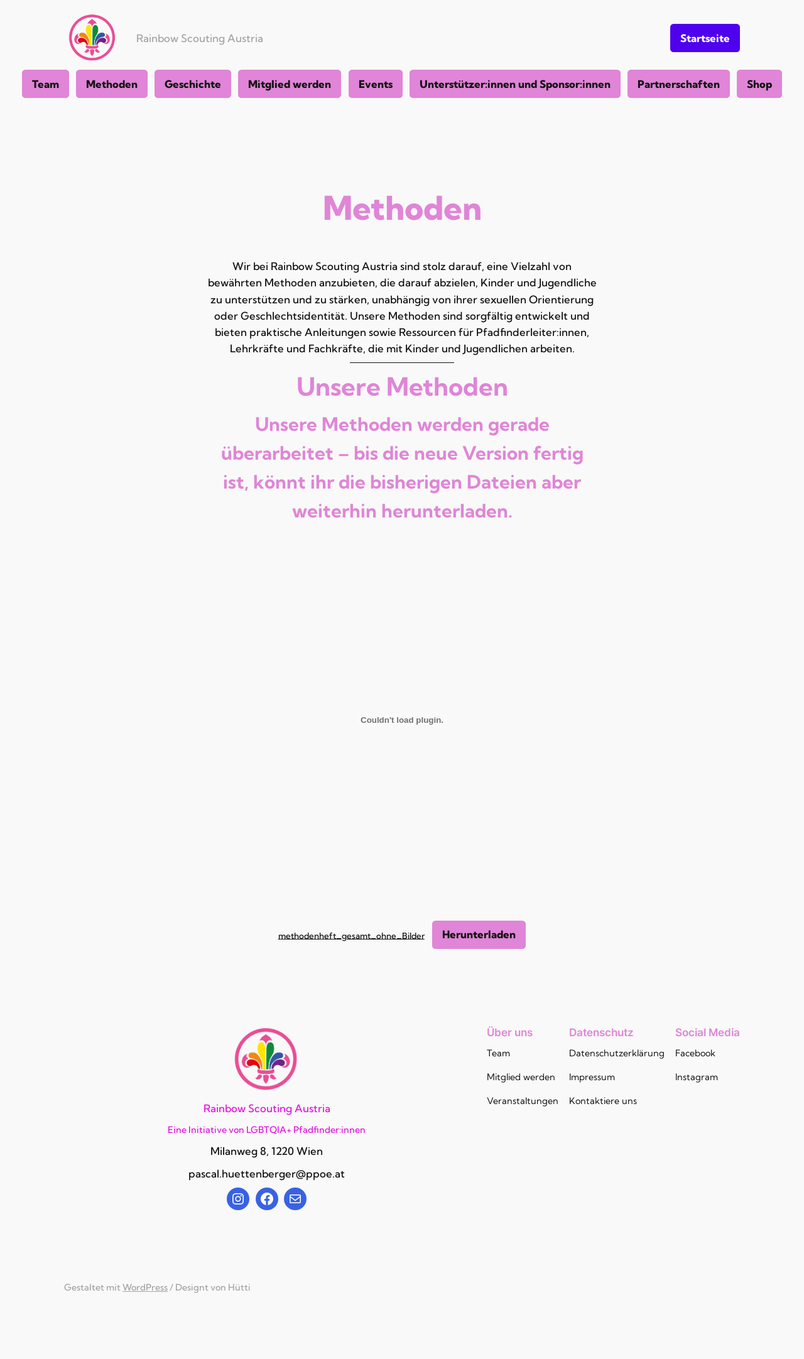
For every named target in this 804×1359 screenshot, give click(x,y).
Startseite (705, 38)
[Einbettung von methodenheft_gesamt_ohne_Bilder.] (402, 719)
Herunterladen (479, 934)
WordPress (145, 1287)
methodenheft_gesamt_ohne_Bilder (351, 935)
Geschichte (193, 83)
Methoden (112, 83)
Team (45, 83)
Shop (759, 83)
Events (376, 83)
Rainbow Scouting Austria (199, 38)
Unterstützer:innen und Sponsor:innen (515, 83)
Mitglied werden (289, 83)
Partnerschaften (679, 83)
